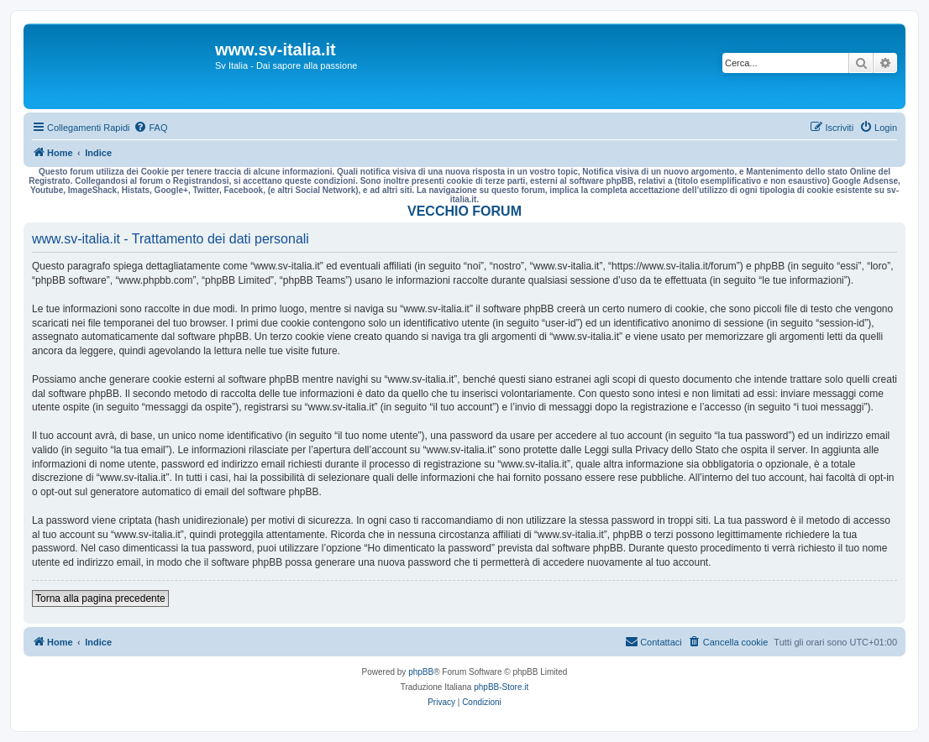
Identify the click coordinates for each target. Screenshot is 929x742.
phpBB (420, 672)
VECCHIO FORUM (464, 211)
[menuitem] (150, 128)
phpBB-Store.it (501, 687)
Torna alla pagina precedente (100, 598)
